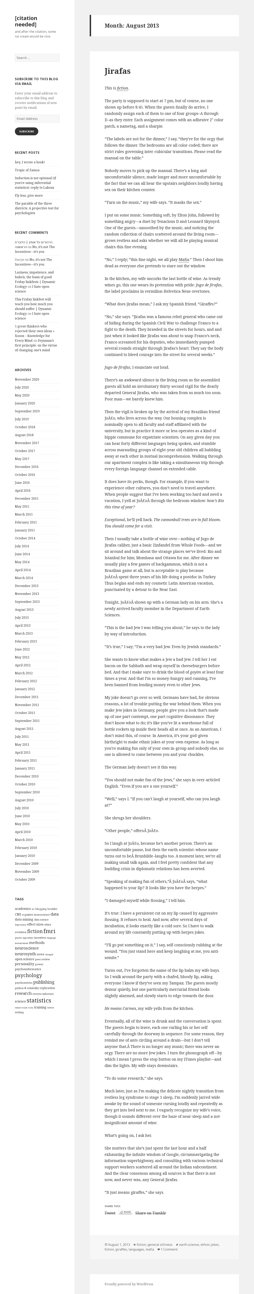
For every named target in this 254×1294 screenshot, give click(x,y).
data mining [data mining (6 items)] (24, 919)
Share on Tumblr (150, 1212)
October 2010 (25, 784)
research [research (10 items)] (23, 993)
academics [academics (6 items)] (23, 908)
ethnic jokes (210, 1244)
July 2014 (22, 546)
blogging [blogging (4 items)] (41, 909)
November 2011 (27, 705)
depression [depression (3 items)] (20, 924)
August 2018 (24, 435)
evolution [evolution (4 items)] (20, 932)
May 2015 (22, 506)
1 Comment (169, 1249)
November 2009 (27, 871)
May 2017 (22, 459)
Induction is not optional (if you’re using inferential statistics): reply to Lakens (35, 183)
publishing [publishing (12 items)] (44, 982)
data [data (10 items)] (55, 914)
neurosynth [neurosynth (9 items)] (25, 953)
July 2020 (22, 387)
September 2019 (27, 411)
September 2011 (27, 721)
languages (136, 1249)
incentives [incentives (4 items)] (40, 937)
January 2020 (25, 403)
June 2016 (22, 482)
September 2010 (27, 792)
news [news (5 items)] (40, 954)
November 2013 (27, 594)
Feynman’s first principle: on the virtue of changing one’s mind (36, 345)
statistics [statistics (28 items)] (39, 1000)
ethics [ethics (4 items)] (47, 924)
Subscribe (26, 131)
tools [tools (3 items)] (30, 1007)
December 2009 (26, 863)
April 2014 (23, 570)
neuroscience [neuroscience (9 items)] (27, 948)
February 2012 (26, 681)
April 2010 (23, 832)
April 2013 (23, 625)
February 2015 (26, 522)
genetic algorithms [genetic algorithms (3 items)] (24, 937)
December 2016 (26, 467)
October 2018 (25, 427)
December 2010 (26, 776)
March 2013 (24, 633)
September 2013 (27, 601)
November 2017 (27, 443)
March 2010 (24, 840)
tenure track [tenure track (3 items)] (21, 1007)
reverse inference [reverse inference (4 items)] (43, 994)
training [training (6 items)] (40, 1007)
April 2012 (23, 665)
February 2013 (26, 641)
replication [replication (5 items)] (47, 988)
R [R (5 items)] (25, 988)
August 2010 (24, 800)
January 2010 (25, 855)
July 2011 (22, 736)
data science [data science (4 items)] (41, 919)
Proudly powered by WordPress (129, 1284)
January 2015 (25, 530)
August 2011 (24, 728)
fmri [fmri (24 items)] (49, 931)
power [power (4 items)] (39, 964)
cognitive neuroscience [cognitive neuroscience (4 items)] (36, 914)
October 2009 (25, 879)
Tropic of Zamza (27, 170)
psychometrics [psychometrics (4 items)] (24, 982)
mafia (150, 1249)
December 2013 (26, 586)
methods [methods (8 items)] (37, 942)
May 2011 (22, 744)
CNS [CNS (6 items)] (18, 914)
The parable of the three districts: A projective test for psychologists (37, 208)
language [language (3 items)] (51, 937)
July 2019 (22, 419)
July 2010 (22, 808)
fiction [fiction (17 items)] (35, 931)
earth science (189, 1244)
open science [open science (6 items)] (24, 959)
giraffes (121, 1249)
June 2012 (22, 649)
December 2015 (26, 498)
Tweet (110, 1212)
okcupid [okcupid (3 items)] (49, 954)
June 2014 (22, 554)
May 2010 (22, 824)
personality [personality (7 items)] (24, 964)
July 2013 (22, 617)
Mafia (184, 259)
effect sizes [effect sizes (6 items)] (35, 924)
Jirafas (118, 70)
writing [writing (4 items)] (19, 1012)
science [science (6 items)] (20, 1001)
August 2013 (24, 609)
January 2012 (25, 689)
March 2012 (24, 673)
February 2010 (26, 848)
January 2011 (25, 768)
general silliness (160, 1244)
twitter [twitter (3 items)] (50, 1007)
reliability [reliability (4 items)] (33, 988)
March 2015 (24, 514)
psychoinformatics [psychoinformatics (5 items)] (28, 969)
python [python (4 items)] (19, 988)
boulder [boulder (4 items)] (52, 909)
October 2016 (25, 474)
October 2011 (25, 713)
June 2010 (22, 816)
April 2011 (23, 752)
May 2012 (22, 657)
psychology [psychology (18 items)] (28, 975)
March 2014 (24, 578)
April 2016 (23, 490)
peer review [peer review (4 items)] (42, 959)
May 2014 (22, 562)
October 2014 (25, 538)
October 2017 (25, 451)
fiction (122, 88)
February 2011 (26, 760)
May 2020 (22, 395)
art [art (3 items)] (33, 909)
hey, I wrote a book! (30, 162)
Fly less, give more (29, 195)
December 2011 (26, 697)
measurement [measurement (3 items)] (21, 943)
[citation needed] (26, 21)
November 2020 (27, 379)
